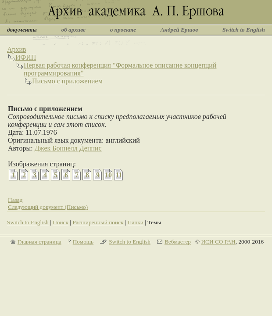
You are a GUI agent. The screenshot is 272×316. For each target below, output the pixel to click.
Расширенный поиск (97, 222)
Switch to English (243, 29)
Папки (135, 222)
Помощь (83, 241)
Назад (15, 200)
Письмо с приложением (67, 81)
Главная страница (39, 241)
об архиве (73, 29)
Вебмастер (178, 241)
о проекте (123, 29)
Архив (16, 49)
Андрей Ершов (179, 29)
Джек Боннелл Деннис (68, 148)
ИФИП (25, 57)
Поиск (60, 222)
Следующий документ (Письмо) (48, 207)
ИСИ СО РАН (218, 241)
